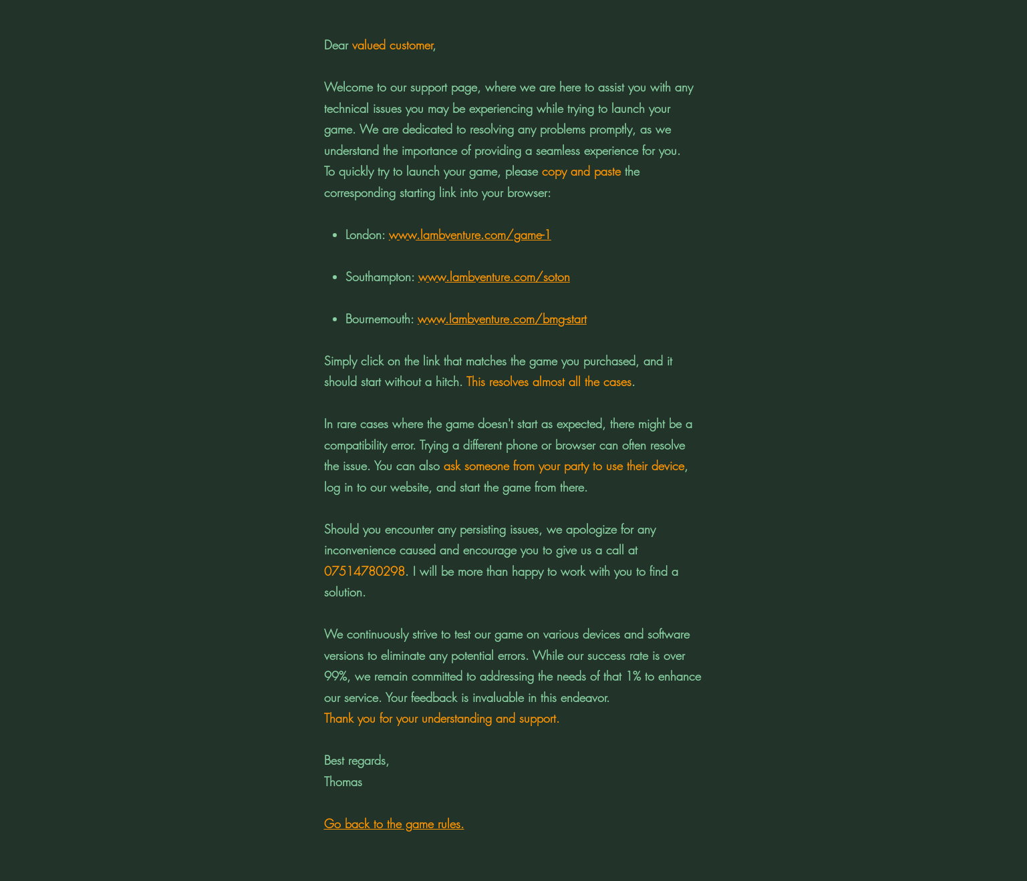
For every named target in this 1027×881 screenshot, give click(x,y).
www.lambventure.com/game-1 (470, 234)
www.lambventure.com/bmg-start (502, 319)
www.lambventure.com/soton (494, 277)
